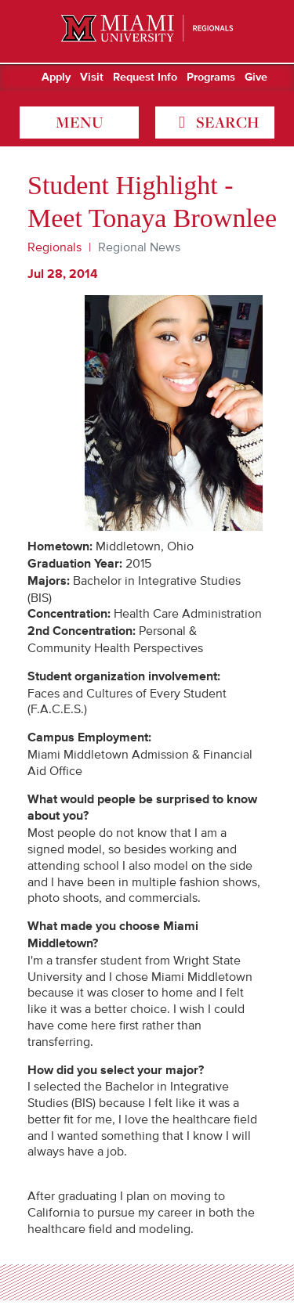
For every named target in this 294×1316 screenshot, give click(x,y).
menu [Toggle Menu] (79, 122)
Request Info (145, 77)
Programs (211, 77)
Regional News (139, 247)
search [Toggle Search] (226, 122)
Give (256, 77)
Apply (56, 77)
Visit (91, 77)
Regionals (54, 247)
